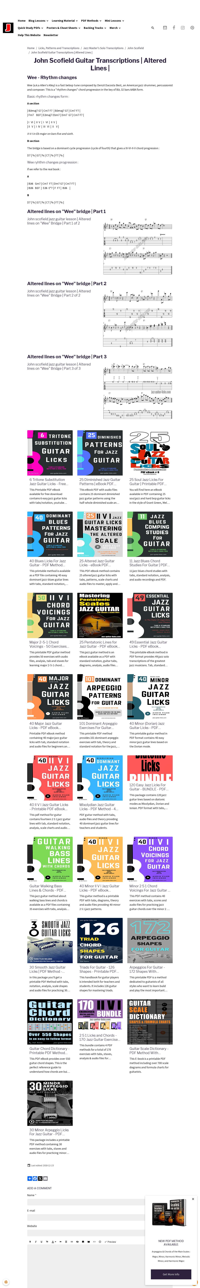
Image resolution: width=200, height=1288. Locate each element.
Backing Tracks (94, 28)
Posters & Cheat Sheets (62, 28)
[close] (193, 1199)
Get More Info (171, 1274)
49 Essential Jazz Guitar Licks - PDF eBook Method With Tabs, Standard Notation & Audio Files (148, 644)
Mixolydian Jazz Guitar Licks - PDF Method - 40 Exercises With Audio (98, 807)
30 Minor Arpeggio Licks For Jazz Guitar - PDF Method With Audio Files (49, 1132)
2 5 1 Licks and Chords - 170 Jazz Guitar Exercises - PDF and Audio (99, 1037)
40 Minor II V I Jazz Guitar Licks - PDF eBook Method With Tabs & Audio (99, 888)
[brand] (8, 27)
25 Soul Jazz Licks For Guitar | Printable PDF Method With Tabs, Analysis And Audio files (148, 482)
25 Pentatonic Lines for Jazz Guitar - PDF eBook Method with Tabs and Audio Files (98, 644)
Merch (114, 28)
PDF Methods (90, 21)
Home (22, 21)
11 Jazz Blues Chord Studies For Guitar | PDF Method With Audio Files (149, 563)
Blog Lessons (37, 21)
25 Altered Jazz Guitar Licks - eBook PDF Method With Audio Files (99, 563)
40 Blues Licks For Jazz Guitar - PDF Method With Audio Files (47, 563)
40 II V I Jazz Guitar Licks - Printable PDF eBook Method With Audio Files (49, 807)
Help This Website (29, 35)
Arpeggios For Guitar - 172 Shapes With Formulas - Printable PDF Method (149, 969)
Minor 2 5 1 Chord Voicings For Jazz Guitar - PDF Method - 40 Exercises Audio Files (149, 888)
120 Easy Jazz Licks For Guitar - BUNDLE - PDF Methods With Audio (147, 787)
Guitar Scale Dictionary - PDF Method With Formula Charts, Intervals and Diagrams (149, 1051)
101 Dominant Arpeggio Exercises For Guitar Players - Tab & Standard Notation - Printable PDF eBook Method (99, 726)
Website (32, 1226)
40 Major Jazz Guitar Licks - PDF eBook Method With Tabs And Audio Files (47, 726)
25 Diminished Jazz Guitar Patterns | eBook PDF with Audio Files (99, 482)
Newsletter (51, 35)
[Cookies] (6, 1282)
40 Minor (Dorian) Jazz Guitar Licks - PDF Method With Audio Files (149, 726)
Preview (110, 1241)
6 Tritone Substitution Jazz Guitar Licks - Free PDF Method (47, 482)
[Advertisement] (52, 6)
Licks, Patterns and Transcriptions (58, 48)
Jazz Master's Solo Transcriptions (103, 48)
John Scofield (135, 48)
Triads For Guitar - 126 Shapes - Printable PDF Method (97, 969)
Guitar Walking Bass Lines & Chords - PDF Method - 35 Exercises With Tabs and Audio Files (47, 888)
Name (30, 1195)
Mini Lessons (113, 21)
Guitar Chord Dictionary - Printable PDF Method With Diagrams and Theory (49, 1051)
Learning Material (64, 21)
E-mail (31, 1210)
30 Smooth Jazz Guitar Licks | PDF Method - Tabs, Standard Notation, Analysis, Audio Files (48, 969)
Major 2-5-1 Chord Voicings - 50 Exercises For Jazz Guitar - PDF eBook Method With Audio (48, 644)
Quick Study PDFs (29, 28)
